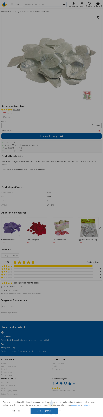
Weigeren (16, 411)
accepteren (75, 405)
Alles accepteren (44, 411)
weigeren (86, 405)
